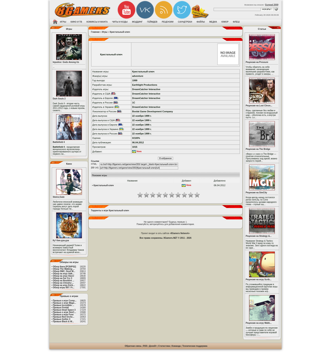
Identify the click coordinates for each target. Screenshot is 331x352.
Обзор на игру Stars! (63, 276)
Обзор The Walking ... (64, 269)
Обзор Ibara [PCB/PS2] (64, 266)
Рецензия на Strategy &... (258, 236)
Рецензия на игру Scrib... (258, 279)
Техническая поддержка (195, 346)
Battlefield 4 (59, 142)
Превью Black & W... (63, 321)
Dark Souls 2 (59, 98)
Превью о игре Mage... (64, 303)
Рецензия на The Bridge (258, 149)
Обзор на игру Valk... (63, 273)
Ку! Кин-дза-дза (61, 240)
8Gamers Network (180, 233)
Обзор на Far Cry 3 (62, 278)
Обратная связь (133, 346)
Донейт (153, 346)
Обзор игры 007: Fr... (63, 287)
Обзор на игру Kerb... (64, 285)
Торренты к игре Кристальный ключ (110, 210)
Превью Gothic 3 (61, 319)
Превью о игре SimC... (64, 312)
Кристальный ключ (120, 32)
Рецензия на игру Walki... (259, 323)
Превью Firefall (61, 307)
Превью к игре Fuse (63, 314)
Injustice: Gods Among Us (66, 62)
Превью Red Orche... (63, 317)
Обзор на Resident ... (63, 280)
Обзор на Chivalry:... (63, 283)
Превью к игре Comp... (64, 300)
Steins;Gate (59, 197)
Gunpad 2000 (271, 5)
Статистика (164, 346)
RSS (145, 346)
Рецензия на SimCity (256, 192)
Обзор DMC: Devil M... (64, 271)
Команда (176, 346)
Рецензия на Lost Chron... (259, 105)
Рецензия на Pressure (257, 62)
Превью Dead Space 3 (64, 310)
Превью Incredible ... (63, 305)
